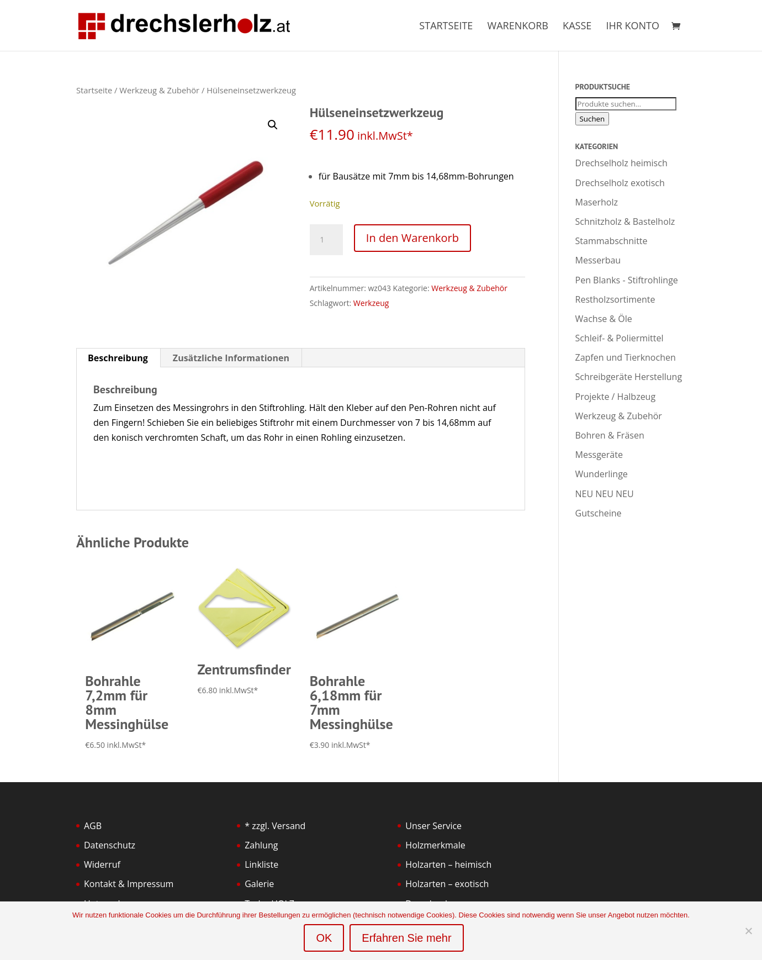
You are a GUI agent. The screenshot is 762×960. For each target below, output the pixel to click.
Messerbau (598, 260)
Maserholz (596, 202)
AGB (93, 826)
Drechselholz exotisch (620, 183)
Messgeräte (599, 455)
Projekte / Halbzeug (615, 397)
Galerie (259, 884)
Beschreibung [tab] (118, 358)
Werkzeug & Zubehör (159, 90)
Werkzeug (371, 303)
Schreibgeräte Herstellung (628, 377)
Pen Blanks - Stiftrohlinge (626, 280)
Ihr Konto (632, 27)
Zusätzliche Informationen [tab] (231, 358)
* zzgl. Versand (275, 826)
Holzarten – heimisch (448, 864)
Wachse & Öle (603, 319)
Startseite (446, 27)
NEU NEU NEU (604, 494)
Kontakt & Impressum (128, 884)
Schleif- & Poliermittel (619, 338)
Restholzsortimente (615, 299)
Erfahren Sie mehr (406, 938)
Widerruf (102, 864)
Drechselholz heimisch (621, 163)
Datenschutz (109, 845)
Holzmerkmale (435, 845)
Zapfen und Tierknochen (625, 357)
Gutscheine (598, 513)
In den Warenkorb (412, 237)
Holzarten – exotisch (447, 884)
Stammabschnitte (611, 241)
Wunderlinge (601, 474)
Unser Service (433, 826)
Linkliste (261, 864)
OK (324, 938)
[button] (273, 125)
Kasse (577, 27)
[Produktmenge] (326, 239)
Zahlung (261, 845)
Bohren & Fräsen (609, 435)
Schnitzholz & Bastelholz (625, 221)
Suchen (592, 119)
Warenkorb (518, 27)
